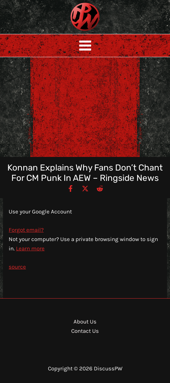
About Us (85, 321)
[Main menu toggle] (85, 45)
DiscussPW (72, 31)
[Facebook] (70, 188)
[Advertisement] (85, 107)
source (17, 266)
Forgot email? (26, 229)
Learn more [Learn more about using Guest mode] (30, 248)
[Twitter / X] (85, 188)
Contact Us (85, 330)
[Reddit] (99, 188)
